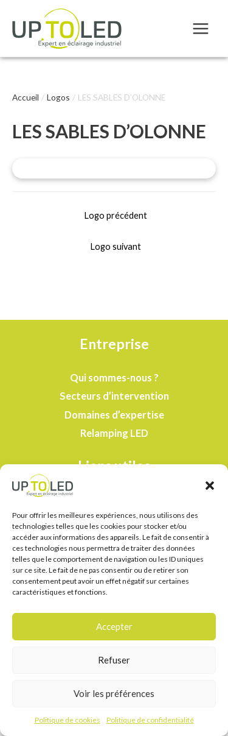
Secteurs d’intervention (114, 396)
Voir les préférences (114, 695)
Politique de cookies (67, 721)
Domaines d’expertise (114, 414)
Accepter (114, 628)
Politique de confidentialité (150, 721)
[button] (210, 487)
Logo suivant (115, 246)
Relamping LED (114, 433)
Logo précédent (115, 215)
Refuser (114, 661)
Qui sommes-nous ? (114, 377)
